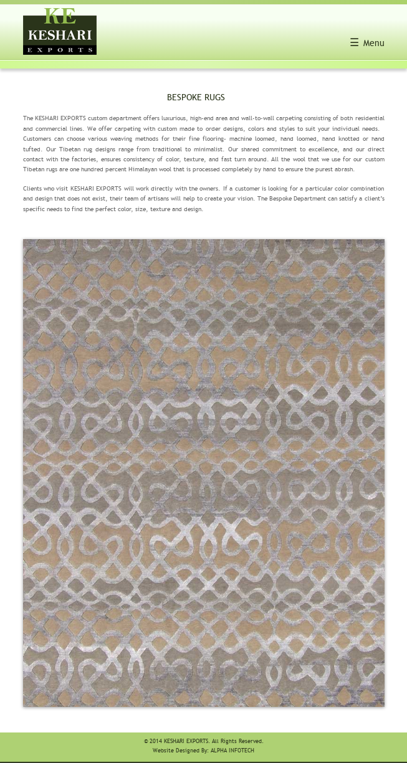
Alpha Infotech (232, 750)
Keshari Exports (186, 741)
